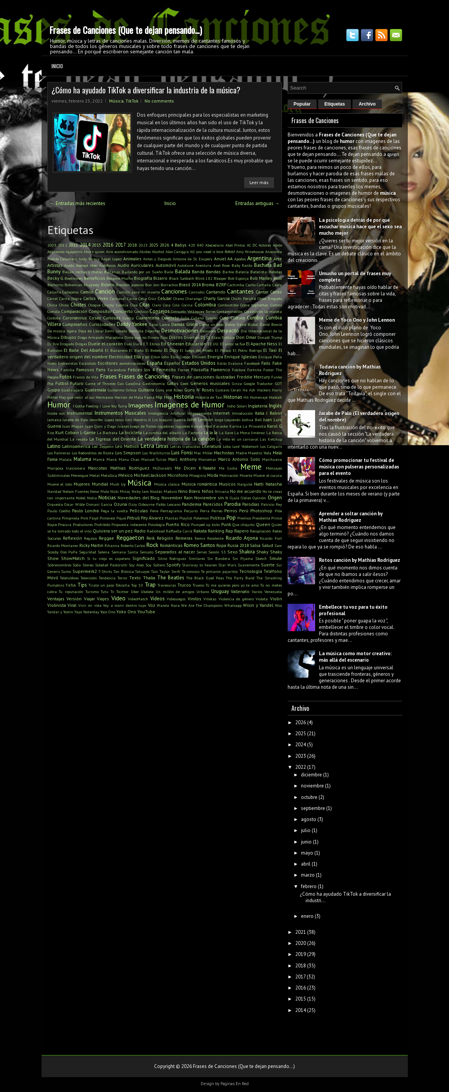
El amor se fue (232, 343)
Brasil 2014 (189, 284)
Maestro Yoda (259, 452)
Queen (263, 524)
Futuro (77, 383)
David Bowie (271, 324)
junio (306, 842)
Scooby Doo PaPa (62, 552)
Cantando (215, 292)
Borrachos (169, 284)
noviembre (312, 786)
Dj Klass (213, 337)
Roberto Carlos (133, 545)
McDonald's (162, 468)
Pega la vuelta (114, 510)
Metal (94, 475)
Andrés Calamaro (62, 258)
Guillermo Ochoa (122, 390)
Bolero (107, 284)
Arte (278, 258)
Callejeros (70, 292)
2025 (153, 245)
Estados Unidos (199, 363)
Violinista (56, 605)
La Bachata (107, 432)
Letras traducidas (185, 446)
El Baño (136, 350)
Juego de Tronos (143, 426)
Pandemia (191, 504)
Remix (200, 538)
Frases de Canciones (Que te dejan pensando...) (125, 30)
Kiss (50, 432)
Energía (215, 356)
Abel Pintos (235, 245)
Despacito (228, 330)
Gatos (173, 383)
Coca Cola (171, 305)
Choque (94, 305)
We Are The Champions (201, 605)
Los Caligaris (271, 446)
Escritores (108, 363)
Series (201, 552)
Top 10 (137, 585)
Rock (152, 544)
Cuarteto (170, 318)
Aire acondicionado (122, 251)
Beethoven (73, 278)
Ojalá (234, 497)
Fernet (183, 369)
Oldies (246, 497)
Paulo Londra (85, 510)
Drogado (67, 343)
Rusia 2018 (238, 545)
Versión (74, 598)
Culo (224, 318)
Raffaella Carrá (179, 531)
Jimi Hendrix (136, 419)
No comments (159, 101)
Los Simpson (128, 452)
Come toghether (254, 305)
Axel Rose (221, 265)
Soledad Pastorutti (111, 565)
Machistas (224, 452)
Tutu (104, 591)
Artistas (55, 265)
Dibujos (68, 337)
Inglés (275, 405)
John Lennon (200, 419)
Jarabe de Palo (75, 419)
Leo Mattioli (127, 446)
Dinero (153, 337)
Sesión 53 (216, 552)
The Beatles (170, 577)
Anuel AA (223, 258)
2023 (143, 245)
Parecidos (213, 504)
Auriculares (142, 265)
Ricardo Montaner (62, 545)
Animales (132, 258)
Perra (204, 510)
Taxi (154, 571)
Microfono (177, 475)
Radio (140, 531)
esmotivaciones (132, 363)
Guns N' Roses (199, 390)
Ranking (216, 531)
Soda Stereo (82, 565)
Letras (162, 446)
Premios (244, 518)
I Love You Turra (113, 406)
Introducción (242, 413)
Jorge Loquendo (228, 419)
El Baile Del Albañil (83, 350)
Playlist (185, 518)
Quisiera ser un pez (113, 531)
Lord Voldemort (245, 446)
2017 (120, 245)
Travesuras (167, 585)
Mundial (100, 484)
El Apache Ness (261, 343)
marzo (308, 875)
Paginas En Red (234, 1083)
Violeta (262, 598)
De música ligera (62, 331)
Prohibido (102, 524)
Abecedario (214, 245)
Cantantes (240, 291)
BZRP (221, 284)
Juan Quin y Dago (100, 426)
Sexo (232, 552)
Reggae (106, 538)
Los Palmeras (59, 452)
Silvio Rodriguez (172, 558)
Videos (157, 598)
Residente (215, 538)
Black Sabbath (181, 278)
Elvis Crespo (180, 356)
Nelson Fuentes (76, 491)
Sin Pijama (242, 558)
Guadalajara (72, 390)
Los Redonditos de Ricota (93, 452)
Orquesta (55, 504)
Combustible (228, 305)
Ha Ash (249, 390)
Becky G (55, 278)
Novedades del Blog (138, 497)
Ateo (93, 265)
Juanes (123, 426)
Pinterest (107, 518)
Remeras (184, 538)
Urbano (202, 591)
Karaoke (220, 426)
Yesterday (91, 611)
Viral (72, 605)
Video (118, 598)
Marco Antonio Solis (239, 459)
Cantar (262, 292)
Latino (54, 446)
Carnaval (118, 298)
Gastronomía (154, 383)
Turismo (92, 591)
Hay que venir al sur (77, 397)
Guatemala (95, 390)
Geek (184, 383)
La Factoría (192, 432)
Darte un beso (211, 324)
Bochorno (55, 284)
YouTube (146, 611)
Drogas (81, 343)
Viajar (89, 598)
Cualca (128, 318)
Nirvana (222, 491)
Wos (278, 605)
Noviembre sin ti (211, 497)
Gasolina (133, 383)
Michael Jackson (150, 475)
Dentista (136, 331)
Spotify (173, 565)
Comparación (74, 311)
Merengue (79, 475)
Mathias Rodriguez (130, 468)
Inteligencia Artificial (166, 413)
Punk (226, 524)
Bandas (213, 271)
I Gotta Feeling (85, 406)
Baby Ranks (242, 265)
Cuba (185, 318)
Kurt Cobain (67, 432)
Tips (82, 585)
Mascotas (97, 468)
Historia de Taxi (208, 397)
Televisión (88, 577)
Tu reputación (71, 591)
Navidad (54, 491)
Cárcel (52, 298)
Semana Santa (124, 552)
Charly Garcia (216, 298)
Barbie (228, 271)
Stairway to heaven (199, 565)
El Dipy (171, 350)
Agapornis (74, 251)
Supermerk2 (84, 571)
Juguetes (182, 426)
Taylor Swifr (169, 571)
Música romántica (199, 484)
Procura (64, 524)
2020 (300, 943)
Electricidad (120, 356)
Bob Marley (261, 278)
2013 (73, 245)
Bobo (278, 278)
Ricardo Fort (271, 538)
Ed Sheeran (172, 343)
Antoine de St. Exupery (192, 258)
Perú (243, 510)
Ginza (237, 383)
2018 (132, 245)
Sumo (66, 571)
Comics (276, 305)
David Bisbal (248, 324)
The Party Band (240, 577)
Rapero (241, 531)
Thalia (149, 577)
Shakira (247, 551)
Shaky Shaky (269, 552)
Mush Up (118, 484)
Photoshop (261, 510)
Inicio (57, 66)
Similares (196, 558)
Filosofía (200, 369)
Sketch (261, 558)
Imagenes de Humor (189, 404)
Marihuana (272, 459)
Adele (277, 245)
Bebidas (275, 271)
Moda (212, 475)
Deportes (152, 331)
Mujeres (82, 484)
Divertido (192, 337)
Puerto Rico (178, 524)
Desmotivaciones (180, 330)
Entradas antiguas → (257, 203)
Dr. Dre (53, 343)
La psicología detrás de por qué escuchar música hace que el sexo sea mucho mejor (360, 226)
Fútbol (61, 383)
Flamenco (220, 369)
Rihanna (112, 545)
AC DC (252, 245)
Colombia (205, 304)
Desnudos (208, 331)
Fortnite (254, 369)
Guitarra (146, 390)
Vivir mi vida (89, 605)
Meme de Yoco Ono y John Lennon (357, 320)
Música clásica (167, 484)
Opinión (259, 497)
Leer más (259, 182)
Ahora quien (94, 251)
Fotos (66, 377)
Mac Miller (203, 452)
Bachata (263, 265)
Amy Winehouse (250, 251)
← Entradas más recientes (77, 203)
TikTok (132, 101)
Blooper (220, 278)
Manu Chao (129, 459)
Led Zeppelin (103, 446)
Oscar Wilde (74, 504)
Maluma (82, 459)
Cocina (187, 305)
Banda (198, 271)
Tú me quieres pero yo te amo (232, 585)
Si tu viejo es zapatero (108, 558)
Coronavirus (75, 318)
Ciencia (122, 305)
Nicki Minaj (120, 491)
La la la (210, 432)
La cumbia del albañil (162, 432)
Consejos (160, 311)
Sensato (146, 552)
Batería (242, 271)
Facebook (252, 363)
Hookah (275, 397)
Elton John (160, 356)
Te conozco (191, 571)
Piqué (121, 518)
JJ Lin (153, 419)
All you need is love (206, 251)
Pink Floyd (89, 518)
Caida (277, 284)
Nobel (80, 497)
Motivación (228, 475)
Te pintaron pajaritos (219, 571)
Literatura (211, 446)
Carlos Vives (95, 298)
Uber (135, 591)
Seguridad (87, 552)
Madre (241, 452)
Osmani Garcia (99, 504)
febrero (309, 886)
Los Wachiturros (156, 452)
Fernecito (166, 369)
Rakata (200, 531)
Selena (103, 552)
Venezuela (273, 591)
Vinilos (194, 598)
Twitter (122, 591)
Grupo (53, 390)
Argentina (259, 258)
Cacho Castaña (258, 284)
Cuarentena (147, 318)
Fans (101, 369)
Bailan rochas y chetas (82, 271)
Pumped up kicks (205, 524)
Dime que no (135, 337)
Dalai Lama (159, 324)
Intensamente (199, 413)
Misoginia (197, 475)
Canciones (174, 291)
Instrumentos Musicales (120, 413)
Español (172, 363)
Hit (246, 397)
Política (217, 518)
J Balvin (274, 413)
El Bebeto (154, 350)
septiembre (313, 808)
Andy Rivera (89, 258)
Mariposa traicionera (66, 468)
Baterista (258, 271)
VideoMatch (138, 598)
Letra (147, 445)
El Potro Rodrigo (247, 350)
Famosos (85, 369)
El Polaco (223, 350)
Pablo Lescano (168, 504)
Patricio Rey (271, 504)
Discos (176, 337)
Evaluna (235, 363)
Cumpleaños (74, 324)
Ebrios (155, 343)
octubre (309, 797)
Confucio (141, 311)
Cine (133, 305)
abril (306, 864)
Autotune (185, 265)
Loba (227, 446)
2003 (51, 245)
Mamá (99, 459)
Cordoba (54, 318)
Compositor (100, 311)
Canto (276, 292)
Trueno (198, 585)
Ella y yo (142, 356)
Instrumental (79, 413)
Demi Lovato (116, 331)
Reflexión (72, 538)
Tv (112, 591)
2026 (164, 245)
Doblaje (228, 337)
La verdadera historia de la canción (176, 439)
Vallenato (240, 591)
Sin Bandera (218, 558)
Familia (67, 369)
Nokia (92, 497)
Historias (233, 397)
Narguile (244, 484)
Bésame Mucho (119, 278)
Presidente (261, 518)
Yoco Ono (107, 611)
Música (116, 101)
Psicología (156, 524)
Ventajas (55, 598)
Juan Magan (73, 426)
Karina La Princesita (247, 426)
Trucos (184, 585)
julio (306, 830)
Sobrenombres (59, 565)
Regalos (90, 538)
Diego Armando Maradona (100, 337)
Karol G (274, 426)
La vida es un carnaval (237, 439)
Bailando (112, 271)
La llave (226, 432)
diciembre (311, 774)
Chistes (78, 304)
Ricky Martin (91, 545)
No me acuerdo (245, 491)
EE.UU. (213, 343)
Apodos (240, 258)
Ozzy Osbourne (141, 504)
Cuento (211, 318)
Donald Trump (269, 337)
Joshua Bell (252, 419)
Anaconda (273, 251)
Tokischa (123, 585)
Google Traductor (258, 383)
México (125, 475)
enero (307, 916)
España (155, 363)
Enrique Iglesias (240, 356)
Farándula (117, 369)
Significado (143, 558)
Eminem (199, 356)
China (52, 305)
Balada (182, 271)
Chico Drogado (269, 298)
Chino (64, 305)
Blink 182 (203, 278)
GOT (278, 383)
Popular (302, 104)
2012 (62, 245)
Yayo (78, 611)
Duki (128, 343)
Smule (275, 558)
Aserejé (82, 265)
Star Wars (227, 565)
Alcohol (158, 251)
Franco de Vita (85, 377)
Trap (150, 584)
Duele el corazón (105, 343)
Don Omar (246, 337)
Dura (137, 343)
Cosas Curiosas (105, 318)
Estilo (222, 363)
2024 (300, 744)
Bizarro (160, 278)
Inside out (56, 413)
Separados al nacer (175, 552)
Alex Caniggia (177, 251)
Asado (69, 265)
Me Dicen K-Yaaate (195, 468)
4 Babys (179, 245)
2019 (300, 954)
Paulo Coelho (58, 510)
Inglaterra (257, 406)
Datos (230, 324)
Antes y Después (157, 258)
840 (200, 245)
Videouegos (176, 598)
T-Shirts (105, 571)
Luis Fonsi (182, 452)
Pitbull (133, 518)
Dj (203, 337)
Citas (144, 304)
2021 (300, 932)
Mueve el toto (59, 484)
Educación (195, 343)
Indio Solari (237, 406)
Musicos (227, 484)
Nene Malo (99, 491)
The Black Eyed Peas (205, 577)
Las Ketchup (271, 439)
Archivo (367, 104)
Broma (208, 284)
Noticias (107, 497)
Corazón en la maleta (263, 311)
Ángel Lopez (111, 258)
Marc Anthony (182, 459)
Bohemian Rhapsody (82, 284)
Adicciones (55, 251)
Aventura (203, 265)
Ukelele (147, 591)
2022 (300, 767)
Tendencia (107, 577)
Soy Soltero (155, 565)
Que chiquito (243, 524)
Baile (168, 271)
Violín (276, 598)
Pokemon (201, 518)
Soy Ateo (136, 565)
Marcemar (207, 459)
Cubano (197, 318)
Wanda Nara (168, 605)
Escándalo (87, 363)
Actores (265, 245)
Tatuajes (142, 571)
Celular (165, 298)
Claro (156, 305)
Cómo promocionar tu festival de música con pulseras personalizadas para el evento (359, 466)
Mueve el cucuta (267, 475)
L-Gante (88, 432)
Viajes (103, 598)
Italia (259, 413)
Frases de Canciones (144, 376)
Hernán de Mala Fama (134, 397)
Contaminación (230, 311)
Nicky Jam (140, 491)
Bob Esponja (238, 278)
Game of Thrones (100, 383)
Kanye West (201, 426)
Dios (163, 337)
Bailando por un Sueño (142, 271)
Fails (265, 363)
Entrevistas (67, 363)
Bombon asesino (129, 284)
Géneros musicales (210, 383)
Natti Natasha (268, 484)
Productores (83, 524)
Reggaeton (130, 537)
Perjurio (191, 510)
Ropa (221, 545)
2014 (85, 245)
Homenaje (258, 397)
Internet (221, 413)
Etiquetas (334, 104)
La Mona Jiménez (249, 432)
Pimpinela (70, 518)
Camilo (86, 292)
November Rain (177, 497)
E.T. (145, 343)
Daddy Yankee (132, 324)
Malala (65, 459)
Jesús (119, 419)
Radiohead (156, 531)
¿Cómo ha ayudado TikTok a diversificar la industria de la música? (145, 90)
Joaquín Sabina (172, 419)
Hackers (263, 390)
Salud (267, 545)
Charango (193, 298)
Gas (120, 383)
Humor (59, 404)
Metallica (109, 475)
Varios (257, 591)
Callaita (54, 292)
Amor (230, 251)
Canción (105, 291)
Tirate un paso (101, 585)
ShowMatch (73, 558)
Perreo (216, 510)
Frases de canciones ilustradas (203, 377)
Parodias (250, 504)
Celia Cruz (147, 298)
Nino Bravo (189, 491)
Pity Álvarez (152, 518)
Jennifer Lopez (102, 419)
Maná (111, 459)
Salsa (255, 545)
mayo (307, 853)
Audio (123, 265)
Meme (251, 467)
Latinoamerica (76, 446)
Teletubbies (69, 577)
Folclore (238, 369)
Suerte (268, 565)
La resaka (78, 439)
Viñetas (209, 598)
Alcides (145, 251)
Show (53, 558)
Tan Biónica (123, 571)
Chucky (108, 305)
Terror (122, 577)
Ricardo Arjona (242, 538)
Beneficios (94, 278)
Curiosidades (102, 324)
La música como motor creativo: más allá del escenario (355, 656)
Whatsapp (232, 605)
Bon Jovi (152, 284)
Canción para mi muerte (138, 292)
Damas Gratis (184, 324)
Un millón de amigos (175, 591)
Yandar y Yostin (60, 611)
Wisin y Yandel (258, 605)
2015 (96, 245)
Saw (278, 545)
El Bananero (116, 350)
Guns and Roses (169, 390)
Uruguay (220, 591)
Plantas (171, 518)
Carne (132, 298)
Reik (150, 538)
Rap (229, 531)
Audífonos (107, 265)
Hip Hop (164, 397)
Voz (151, 605)
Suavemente (248, 565)
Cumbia (255, 317)
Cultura (237, 318)
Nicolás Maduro (163, 491)
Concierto (123, 311)
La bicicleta (130, 432)
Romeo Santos (199, 545)
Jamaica (54, 419)
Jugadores (166, 426)
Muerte (246, 475)
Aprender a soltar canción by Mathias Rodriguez (351, 516)
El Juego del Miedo (196, 350)
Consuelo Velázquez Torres (193, 311)
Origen (275, 497)
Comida (53, 311)
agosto (308, 819)
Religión (165, 538)
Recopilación (260, 531)
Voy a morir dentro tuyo (124, 605)
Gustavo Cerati (228, 390)
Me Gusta (228, 468)
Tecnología (250, 571)
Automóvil (166, 265)
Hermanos (104, 397)
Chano (178, 298)
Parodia (232, 504)
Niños (208, 491)
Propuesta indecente (128, 524)
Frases (108, 376)
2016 (108, 245)
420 (191, 245)
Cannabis (196, 292)
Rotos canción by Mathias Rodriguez (359, 560)
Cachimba (235, 284)
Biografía (143, 278)
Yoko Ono (126, 611)
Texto (135, 577)
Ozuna (120, 504)
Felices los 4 (141, 369)
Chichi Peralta (243, 298)
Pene (154, 510)
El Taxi (270, 350)
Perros (230, 510)
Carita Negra (70, 298)
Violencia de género (236, 598)
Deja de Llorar (91, 331)
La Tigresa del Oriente (112, 439)
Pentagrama (171, 510)
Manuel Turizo (154, 459)
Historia (184, 396)
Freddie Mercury (253, 377)
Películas (139, 510)
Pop (231, 517)
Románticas (171, 545)
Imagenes (140, 405)
